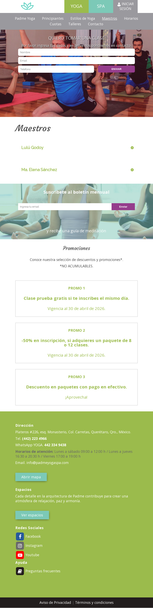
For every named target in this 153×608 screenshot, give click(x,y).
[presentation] (48, 81)
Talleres (74, 24)
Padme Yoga (25, 18)
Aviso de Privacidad (55, 602)
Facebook (28, 536)
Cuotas (55, 24)
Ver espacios (32, 515)
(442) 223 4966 (34, 438)
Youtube (27, 554)
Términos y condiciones (94, 602)
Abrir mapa (31, 477)
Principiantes (53, 18)
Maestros (109, 18)
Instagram (29, 545)
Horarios (131, 18)
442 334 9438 (54, 444)
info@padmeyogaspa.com (47, 462)
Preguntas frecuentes (38, 571)
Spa (101, 6)
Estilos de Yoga (83, 18)
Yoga (76, 6)
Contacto (95, 24)
